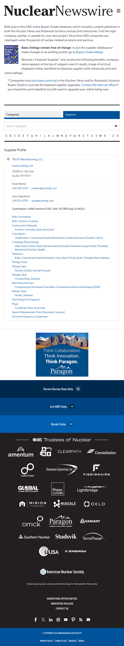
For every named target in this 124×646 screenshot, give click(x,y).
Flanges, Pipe (19, 274)
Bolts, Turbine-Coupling (25, 221)
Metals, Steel (19, 291)
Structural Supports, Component (30, 316)
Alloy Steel (20, 246)
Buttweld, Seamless (70, 246)
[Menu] (118, 11)
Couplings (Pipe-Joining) (25, 242)
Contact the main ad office (98, 85)
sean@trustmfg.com (42, 200)
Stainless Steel (50, 246)
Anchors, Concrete (25, 229)
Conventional (63, 287)
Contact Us (62, 608)
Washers (105, 257)
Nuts (58, 257)
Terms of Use (61, 640)
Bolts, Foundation (21, 216)
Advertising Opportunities (62, 598)
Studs (79, 257)
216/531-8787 (20, 200)
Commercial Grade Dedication (37, 257)
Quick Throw (68, 257)
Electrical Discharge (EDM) (86, 287)
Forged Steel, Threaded (95, 246)
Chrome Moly (22, 278)
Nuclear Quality (36, 249)
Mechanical (21, 249)
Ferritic (18, 295)
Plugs (15, 303)
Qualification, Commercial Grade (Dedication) (39, 237)
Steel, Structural (45, 229)
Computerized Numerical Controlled (35, 287)
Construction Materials (24, 225)
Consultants (18, 233)
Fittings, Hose (19, 262)
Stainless (35, 278)
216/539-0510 (20, 188)
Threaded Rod (91, 257)
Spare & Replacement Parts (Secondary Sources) (38, 312)
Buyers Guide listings (89, 52)
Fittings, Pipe (19, 266)
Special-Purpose (42, 270)
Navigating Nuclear (62, 603)
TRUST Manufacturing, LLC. (27, 159)
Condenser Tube (24, 307)
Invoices (73, 640)
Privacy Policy (46, 640)
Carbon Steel (34, 246)
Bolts (17, 257)
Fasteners (17, 253)
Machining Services (22, 283)
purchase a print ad (44, 80)
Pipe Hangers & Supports (26, 299)
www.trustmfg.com (22, 165)
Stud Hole (39, 307)
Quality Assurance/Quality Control (84, 237)
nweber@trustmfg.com (44, 188)
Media (81, 640)
